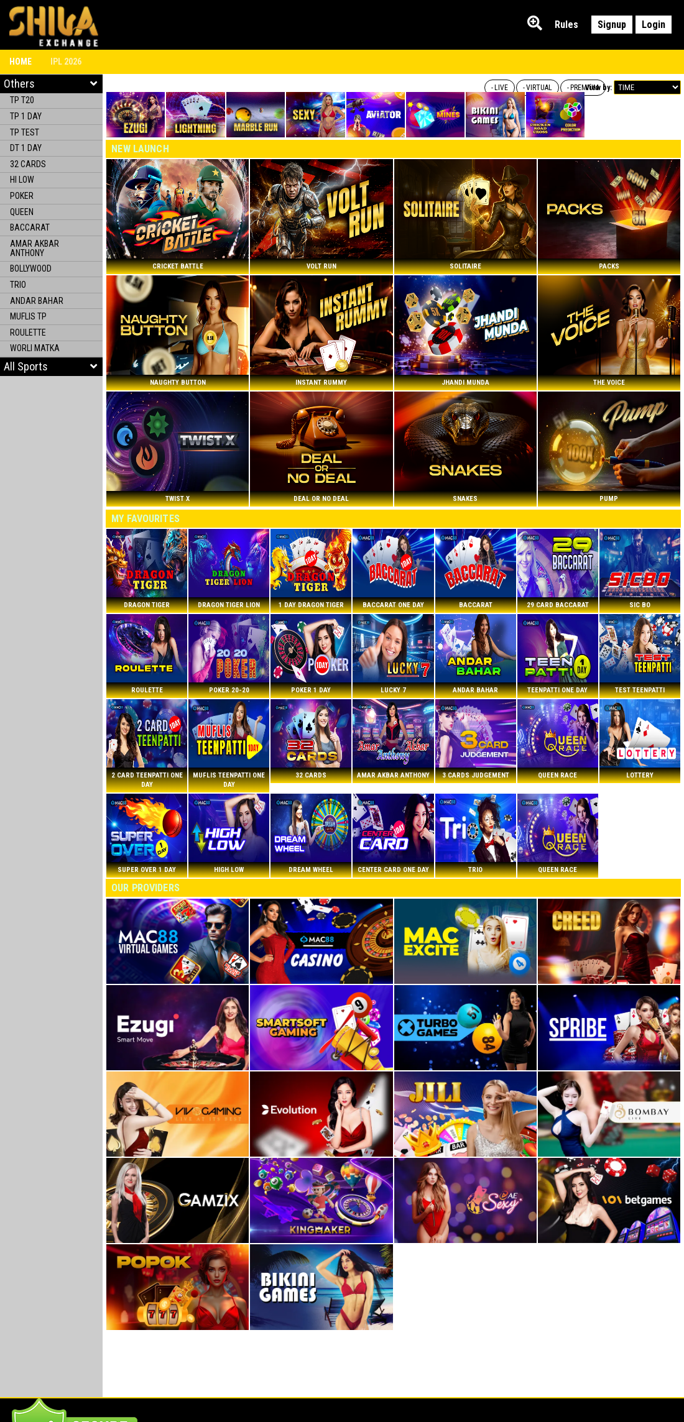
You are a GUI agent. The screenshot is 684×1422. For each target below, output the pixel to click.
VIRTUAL (539, 87)
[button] (51, 366)
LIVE (501, 87)
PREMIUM (584, 87)
